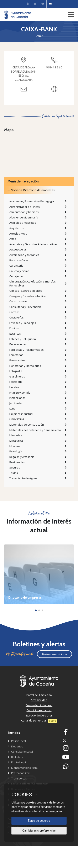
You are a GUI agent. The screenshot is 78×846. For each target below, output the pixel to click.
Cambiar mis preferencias (39, 830)
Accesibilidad (39, 700)
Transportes (19, 778)
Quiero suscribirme (54, 654)
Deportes (17, 746)
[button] (36, 610)
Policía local (18, 741)
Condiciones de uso (39, 710)
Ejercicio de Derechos (39, 715)
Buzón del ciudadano (39, 705)
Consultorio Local (22, 752)
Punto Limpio (19, 762)
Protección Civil (20, 773)
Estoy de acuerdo (39, 820)
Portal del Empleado (39, 695)
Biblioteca (17, 757)
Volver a (31, 190)
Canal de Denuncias (34, 720)
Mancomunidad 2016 (24, 768)
